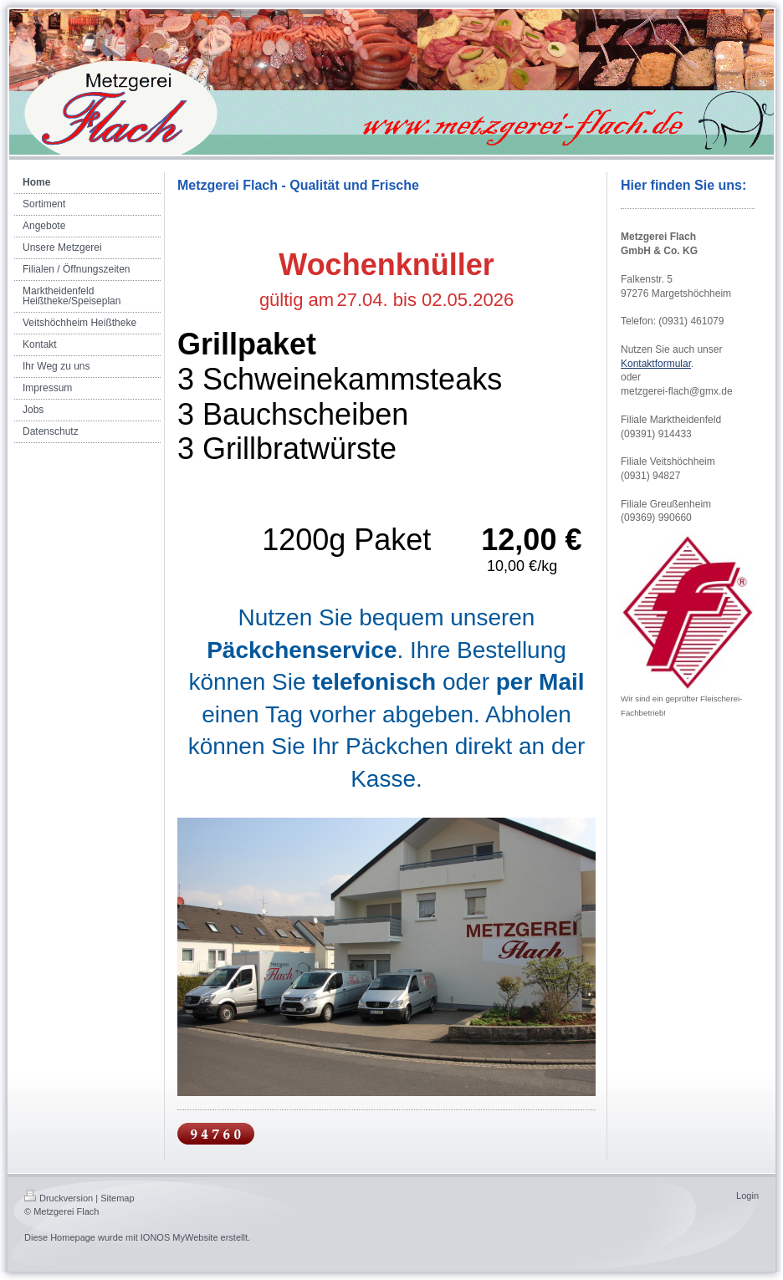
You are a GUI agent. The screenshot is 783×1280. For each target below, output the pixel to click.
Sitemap (117, 1198)
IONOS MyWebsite (179, 1237)
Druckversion (58, 1198)
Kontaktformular (656, 364)
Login (747, 1196)
